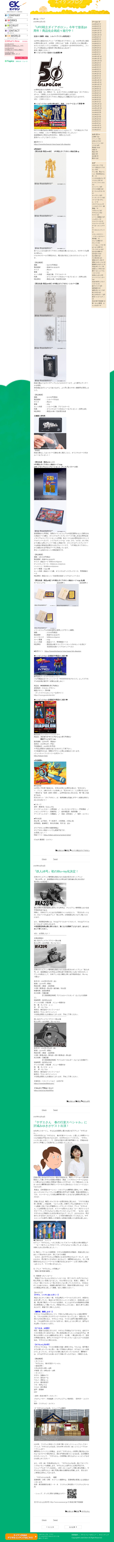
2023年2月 (95, 99)
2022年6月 (95, 112)
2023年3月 (95, 97)
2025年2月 (95, 52)
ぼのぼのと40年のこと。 (12, 45)
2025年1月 (95, 54)
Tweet (55, 859)
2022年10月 (95, 108)
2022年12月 (95, 104)
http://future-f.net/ (41, 756)
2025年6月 (95, 43)
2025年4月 (95, 48)
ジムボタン (95, 219)
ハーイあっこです (97, 245)
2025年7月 (95, 41)
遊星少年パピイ (97, 290)
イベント (95, 139)
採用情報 (7, 54)
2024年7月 (95, 67)
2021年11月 (95, 125)
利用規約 (75, 1535)
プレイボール (96, 249)
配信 (93, 158)
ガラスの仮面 (96, 189)
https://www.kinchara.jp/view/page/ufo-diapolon (52, 144)
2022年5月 (95, 114)
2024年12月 (95, 56)
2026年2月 (95, 26)
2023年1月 (95, 101)
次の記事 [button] (73, 1527)
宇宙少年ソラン (97, 266)
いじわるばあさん (97, 178)
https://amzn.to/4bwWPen (44, 1090)
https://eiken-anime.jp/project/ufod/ (57, 835)
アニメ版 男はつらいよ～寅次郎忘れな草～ (98, 174)
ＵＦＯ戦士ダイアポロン (80, 850)
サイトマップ (104, 1535)
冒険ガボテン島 (97, 260)
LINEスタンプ (96, 165)
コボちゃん (95, 210)
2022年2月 (95, 121)
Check (44, 859)
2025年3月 (95, 50)
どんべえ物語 (96, 240)
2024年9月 (95, 63)
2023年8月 (95, 89)
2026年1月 (95, 28)
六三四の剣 (95, 258)
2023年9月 (95, 86)
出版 (93, 149)
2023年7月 (95, 91)
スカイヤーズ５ (97, 223)
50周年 (94, 137)
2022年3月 (95, 119)
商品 (67, 850)
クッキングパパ (97, 197)
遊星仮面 (95, 288)
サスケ (94, 215)
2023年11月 (95, 82)
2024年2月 (95, 76)
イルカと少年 (96, 180)
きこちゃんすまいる (98, 191)
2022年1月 (95, 123)
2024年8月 (95, 65)
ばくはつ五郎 (96, 247)
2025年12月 (95, 30)
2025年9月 (95, 37)
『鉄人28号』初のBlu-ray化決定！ (56, 871)
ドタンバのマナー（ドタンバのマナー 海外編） (99, 236)
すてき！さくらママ (98, 225)
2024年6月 (95, 69)
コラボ (94, 145)
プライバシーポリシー (88, 1535)
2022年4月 (95, 117)
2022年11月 (95, 106)
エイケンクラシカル (98, 182)
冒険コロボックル (97, 262)
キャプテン (95, 195)
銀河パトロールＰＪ (98, 297)
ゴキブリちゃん (97, 204)
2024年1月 (95, 78)
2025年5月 (95, 45)
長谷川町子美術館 (97, 301)
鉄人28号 (85, 1101)
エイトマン (95, 187)
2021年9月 (95, 130)
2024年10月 (95, 61)
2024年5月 (95, 71)
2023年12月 (95, 80)
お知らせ (59, 850)
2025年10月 (95, 35)
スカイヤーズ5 (96, 221)
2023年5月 (95, 93)
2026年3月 (95, 24)
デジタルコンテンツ (98, 230)
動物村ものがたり (97, 264)
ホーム (35, 19)
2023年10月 (95, 84)
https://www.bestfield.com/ (44, 1083)
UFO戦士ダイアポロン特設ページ (15, 50)
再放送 (94, 147)
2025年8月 (95, 39)
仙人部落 (95, 256)
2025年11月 (95, 33)
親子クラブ (95, 286)
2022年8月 (95, 110)
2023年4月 (95, 95)
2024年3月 (95, 73)
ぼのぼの (95, 253)
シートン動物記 (97, 217)
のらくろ (95, 243)
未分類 (94, 156)
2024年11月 (95, 58)
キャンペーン (96, 143)
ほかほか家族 (96, 251)
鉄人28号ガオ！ (97, 294)
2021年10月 (95, 127)
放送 (76, 1511)
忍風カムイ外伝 (97, 269)
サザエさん (85, 1511)
